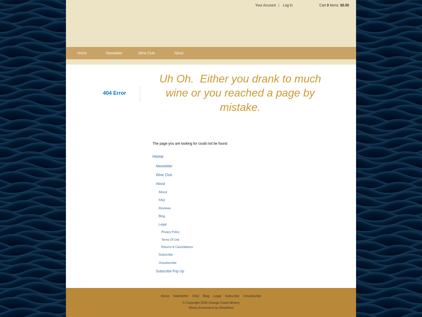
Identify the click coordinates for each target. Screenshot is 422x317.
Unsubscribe (167, 262)
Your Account (265, 5)
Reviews (165, 208)
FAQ (162, 200)
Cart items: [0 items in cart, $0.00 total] (334, 5)
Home (82, 53)
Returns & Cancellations (177, 247)
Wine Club (146, 53)
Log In (287, 5)
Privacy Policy (170, 232)
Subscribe (166, 254)
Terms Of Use (170, 239)
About (178, 53)
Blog (162, 216)
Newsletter (114, 53)
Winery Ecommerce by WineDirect (210, 307)
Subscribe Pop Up (170, 271)
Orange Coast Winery (138, 23)
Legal (162, 224)
